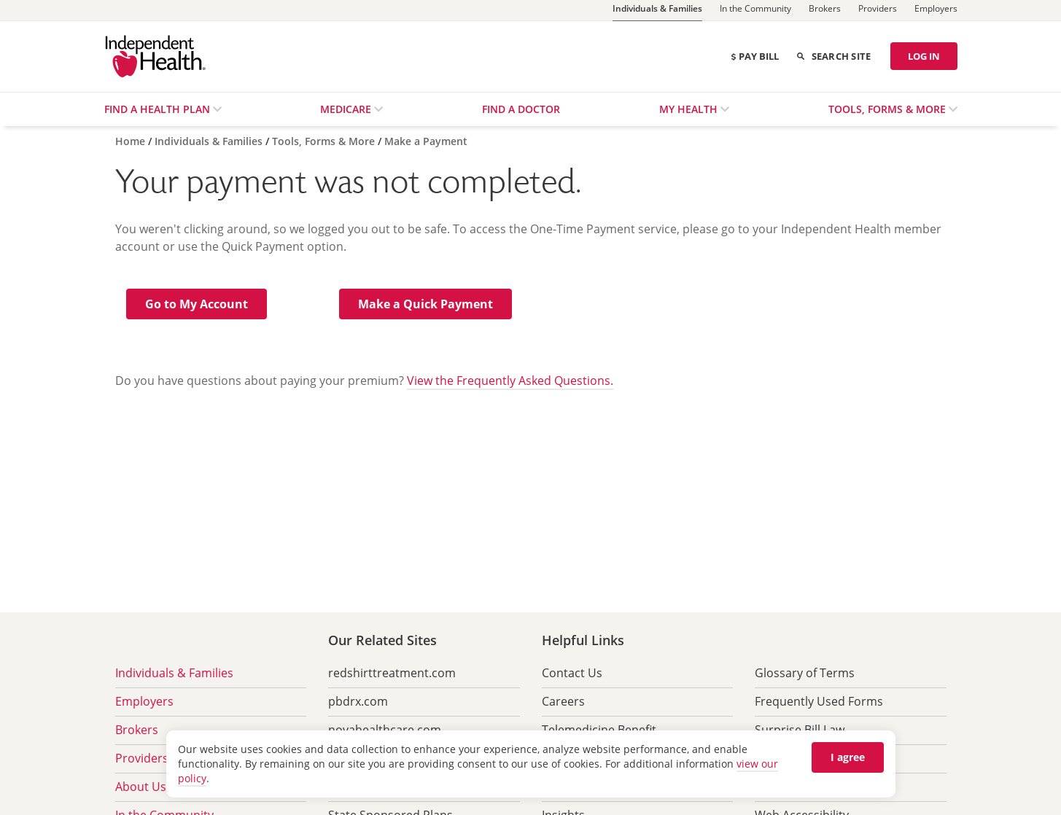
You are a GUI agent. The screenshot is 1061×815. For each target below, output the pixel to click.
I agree (848, 757)
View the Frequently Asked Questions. (510, 381)
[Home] (131, 141)
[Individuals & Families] (657, 10)
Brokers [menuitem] (136, 730)
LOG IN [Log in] (924, 56)
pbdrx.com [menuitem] (358, 701)
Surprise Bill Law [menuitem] (799, 730)
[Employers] (935, 10)
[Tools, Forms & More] (325, 141)
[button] (196, 304)
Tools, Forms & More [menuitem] (888, 109)
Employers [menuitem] (144, 701)
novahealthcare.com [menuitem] (384, 730)
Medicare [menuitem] (347, 109)
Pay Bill (754, 56)
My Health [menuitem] (689, 109)
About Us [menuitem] (140, 787)
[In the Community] (755, 10)
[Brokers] (825, 10)
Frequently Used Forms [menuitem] (819, 701)
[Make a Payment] (425, 141)
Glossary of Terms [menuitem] (805, 673)
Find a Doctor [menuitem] (521, 109)
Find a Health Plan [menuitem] (158, 109)
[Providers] (877, 10)
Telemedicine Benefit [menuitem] (599, 730)
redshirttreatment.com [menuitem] (392, 673)
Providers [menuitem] (141, 758)
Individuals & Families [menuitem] (174, 673)
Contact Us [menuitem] (572, 673)
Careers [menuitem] (563, 701)
